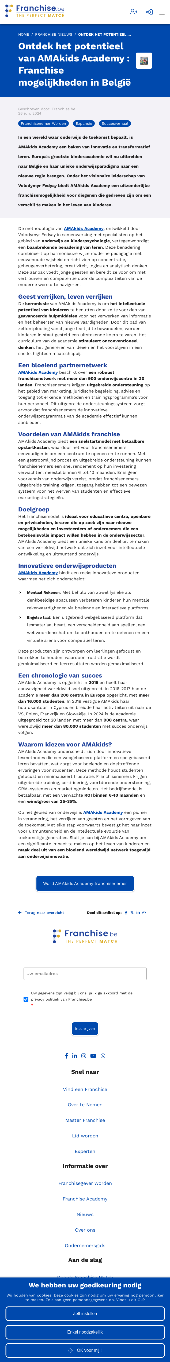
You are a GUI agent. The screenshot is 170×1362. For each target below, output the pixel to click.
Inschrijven (85, 1028)
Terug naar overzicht (41, 912)
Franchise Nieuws (53, 34)
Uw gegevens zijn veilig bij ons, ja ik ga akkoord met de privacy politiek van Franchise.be (82, 999)
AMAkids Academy (84, 228)
